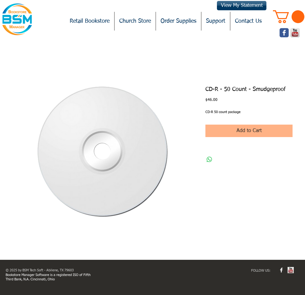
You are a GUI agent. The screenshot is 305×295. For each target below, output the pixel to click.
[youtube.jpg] (291, 270)
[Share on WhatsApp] (209, 159)
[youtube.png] (295, 32)
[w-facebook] (281, 270)
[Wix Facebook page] (284, 32)
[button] (288, 16)
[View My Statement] (241, 5)
